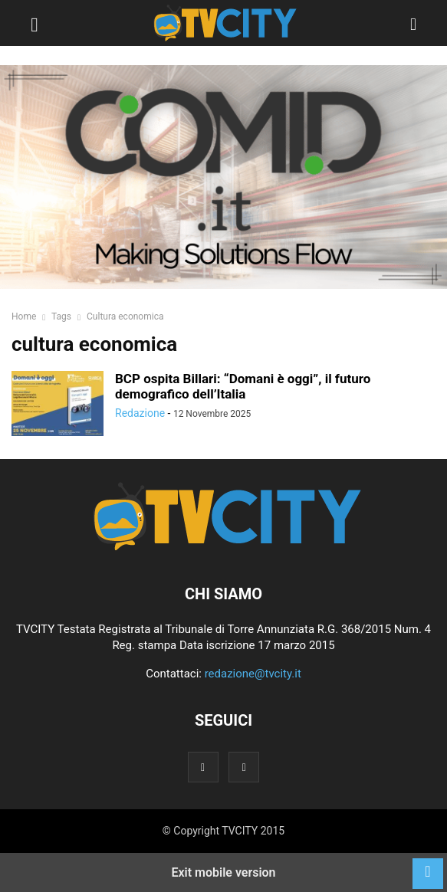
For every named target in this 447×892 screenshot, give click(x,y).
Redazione (140, 413)
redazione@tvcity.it (253, 673)
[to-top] (427, 866)
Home (24, 316)
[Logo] (224, 547)
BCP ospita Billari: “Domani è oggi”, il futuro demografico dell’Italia (242, 386)
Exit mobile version (223, 872)
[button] (35, 23)
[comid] (223, 177)
